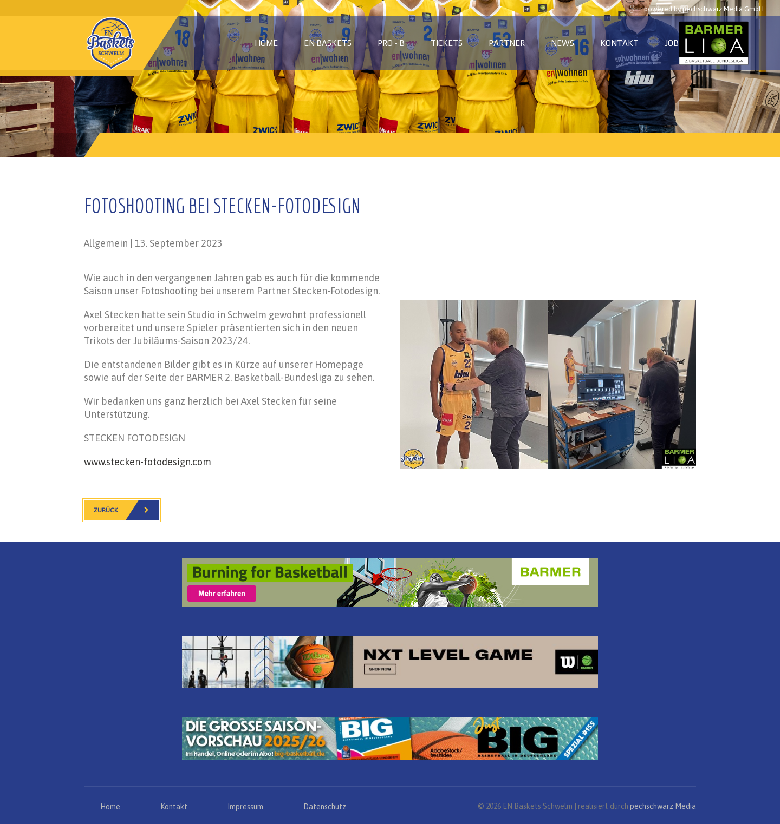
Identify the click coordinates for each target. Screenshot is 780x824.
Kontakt (619, 43)
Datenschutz (324, 806)
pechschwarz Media (663, 806)
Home (266, 43)
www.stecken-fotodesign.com (147, 461)
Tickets (447, 43)
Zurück (126, 510)
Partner (507, 43)
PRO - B (391, 43)
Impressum (245, 806)
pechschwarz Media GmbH (723, 9)
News (562, 43)
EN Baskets (328, 43)
